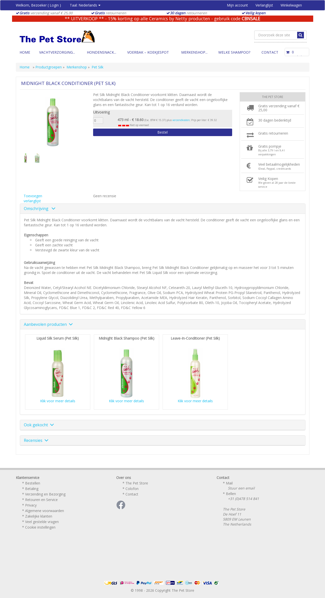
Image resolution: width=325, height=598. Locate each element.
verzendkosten (181, 120)
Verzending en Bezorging (45, 494)
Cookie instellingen (40, 527)
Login (54, 5)
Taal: (85, 5)
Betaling (31, 488)
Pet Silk (97, 67)
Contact (270, 52)
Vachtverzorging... (57, 52)
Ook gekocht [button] (39, 425)
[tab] (162, 209)
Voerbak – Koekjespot (148, 52)
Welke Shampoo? (234, 52)
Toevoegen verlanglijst (33, 198)
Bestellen (32, 483)
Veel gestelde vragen (42, 521)
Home (25, 52)
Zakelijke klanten (38, 516)
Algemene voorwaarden (44, 510)
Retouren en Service (41, 499)
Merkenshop (77, 67)
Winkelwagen (291, 5)
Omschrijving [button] (39, 208)
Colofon (132, 488)
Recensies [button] (36, 440)
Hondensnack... (101, 52)
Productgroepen (48, 67)
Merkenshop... (194, 52)
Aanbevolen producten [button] (48, 324)
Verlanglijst (264, 5)
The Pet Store (136, 483)
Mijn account (237, 5)
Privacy (31, 505)
